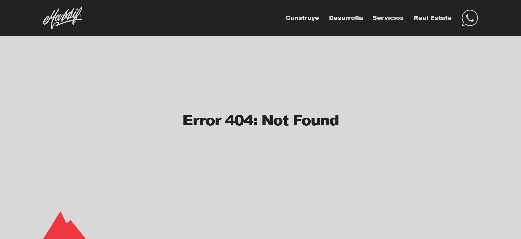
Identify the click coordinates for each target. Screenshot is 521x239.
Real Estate (433, 17)
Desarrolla (346, 17)
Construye (302, 17)
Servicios (388, 17)
